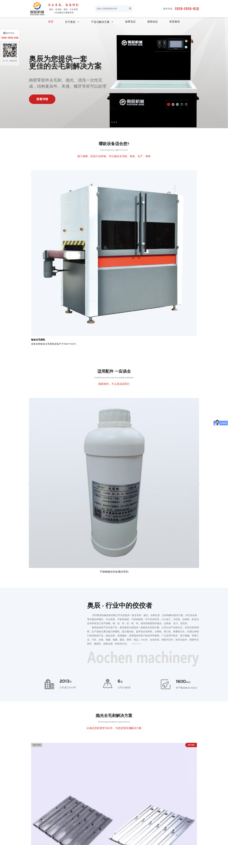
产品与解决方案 (100, 22)
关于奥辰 (70, 22)
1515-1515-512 (187, 8)
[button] (111, 122)
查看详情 (42, 99)
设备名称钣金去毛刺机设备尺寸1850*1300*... (54, 343)
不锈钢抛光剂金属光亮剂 (114, 571)
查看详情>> (137, 644)
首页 (50, 21)
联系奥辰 (174, 21)
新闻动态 (152, 21)
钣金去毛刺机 (38, 339)
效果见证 (130, 21)
